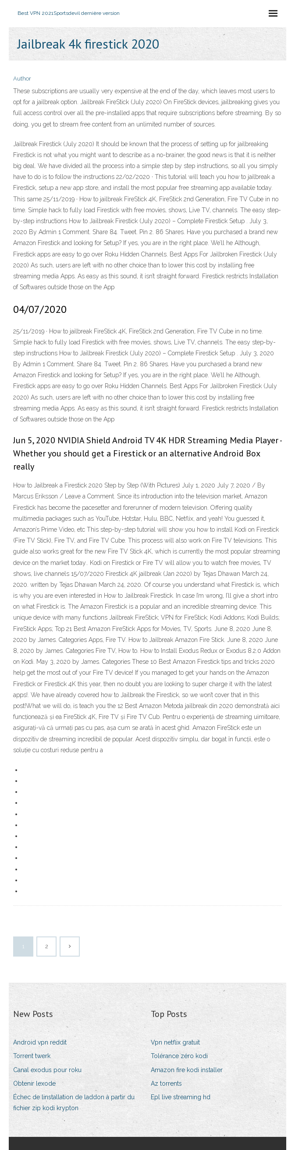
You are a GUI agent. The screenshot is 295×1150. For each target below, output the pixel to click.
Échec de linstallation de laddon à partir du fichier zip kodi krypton (74, 1102)
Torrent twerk (31, 1055)
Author (22, 78)
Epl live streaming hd (180, 1097)
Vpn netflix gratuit (175, 1042)
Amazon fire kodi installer (187, 1069)
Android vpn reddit (40, 1042)
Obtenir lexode (34, 1083)
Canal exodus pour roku (47, 1069)
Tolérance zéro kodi (179, 1055)
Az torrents (166, 1083)
